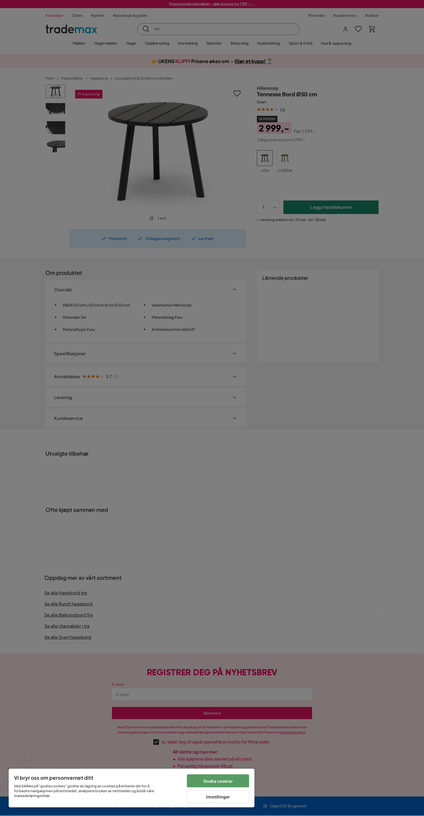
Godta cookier (218, 781)
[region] (131, 788)
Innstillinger (218, 796)
